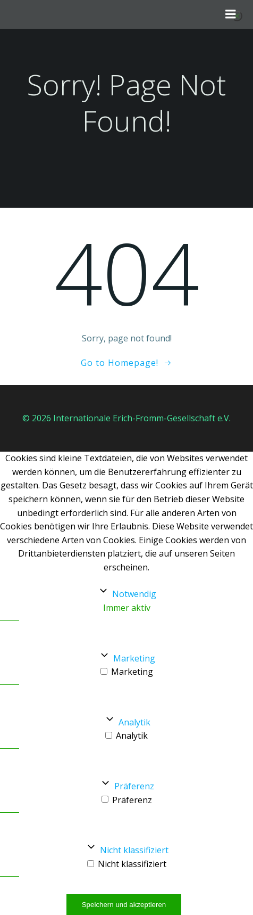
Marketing (134, 658)
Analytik (134, 722)
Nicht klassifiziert (134, 850)
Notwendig (134, 594)
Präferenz (134, 786)
